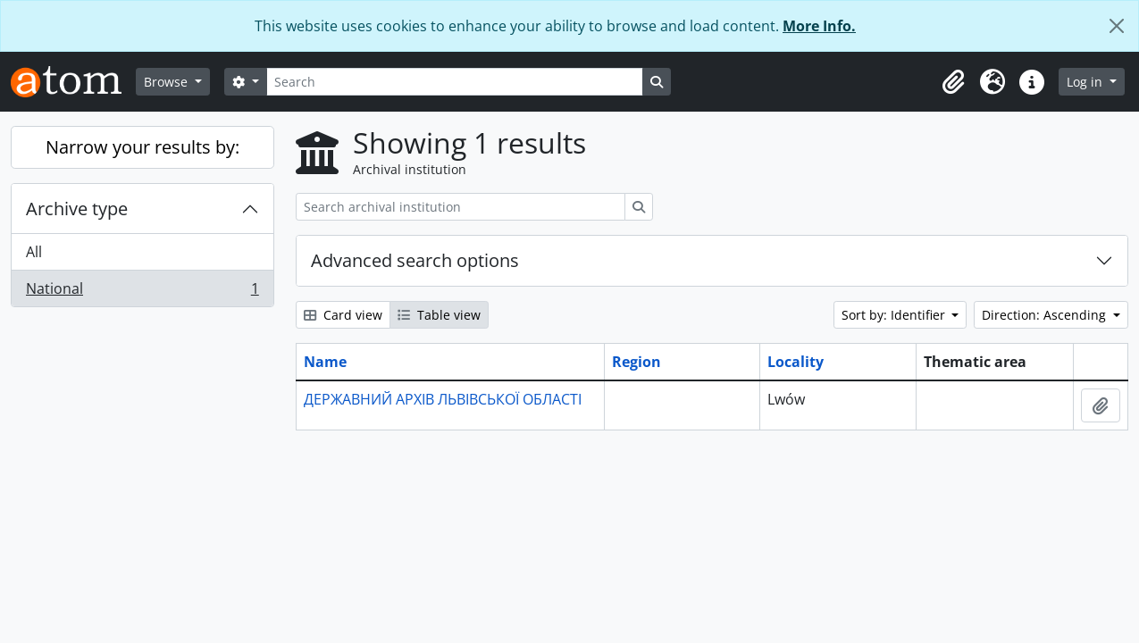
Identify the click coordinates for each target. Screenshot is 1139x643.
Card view (343, 314)
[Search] (454, 82)
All (34, 252)
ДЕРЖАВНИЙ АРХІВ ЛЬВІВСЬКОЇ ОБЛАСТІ (443, 399)
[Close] (1116, 26)
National (142, 292)
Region (636, 362)
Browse (167, 81)
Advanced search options (415, 260)
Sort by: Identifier (895, 314)
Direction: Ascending (1046, 314)
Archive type (77, 208)
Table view (439, 314)
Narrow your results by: (142, 147)
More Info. (819, 26)
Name (325, 362)
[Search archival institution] (460, 207)
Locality (795, 362)
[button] (953, 82)
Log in (1086, 81)
